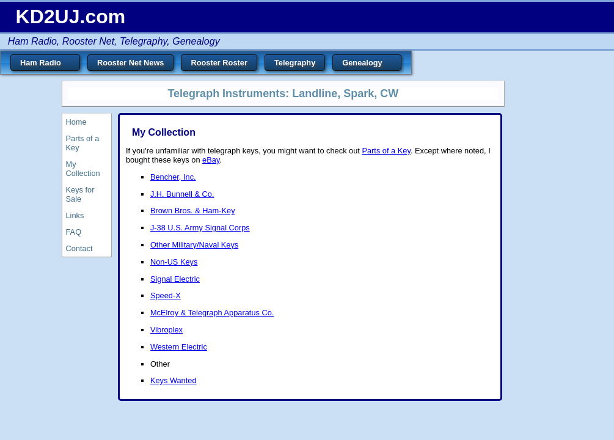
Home (76, 122)
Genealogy (367, 64)
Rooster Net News (130, 62)
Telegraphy (294, 62)
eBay (210, 159)
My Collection (83, 169)
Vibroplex (166, 329)
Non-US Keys (174, 261)
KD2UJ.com (71, 17)
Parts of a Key (83, 143)
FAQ (74, 232)
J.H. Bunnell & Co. (182, 194)
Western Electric (178, 346)
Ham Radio (45, 64)
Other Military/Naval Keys (194, 244)
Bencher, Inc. (173, 177)
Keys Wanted (173, 380)
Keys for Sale (80, 194)
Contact (79, 248)
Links (75, 215)
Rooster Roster (219, 62)
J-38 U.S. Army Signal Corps (200, 227)
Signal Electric (175, 279)
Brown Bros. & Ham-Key (192, 210)
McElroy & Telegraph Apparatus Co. (212, 312)
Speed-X (165, 295)
